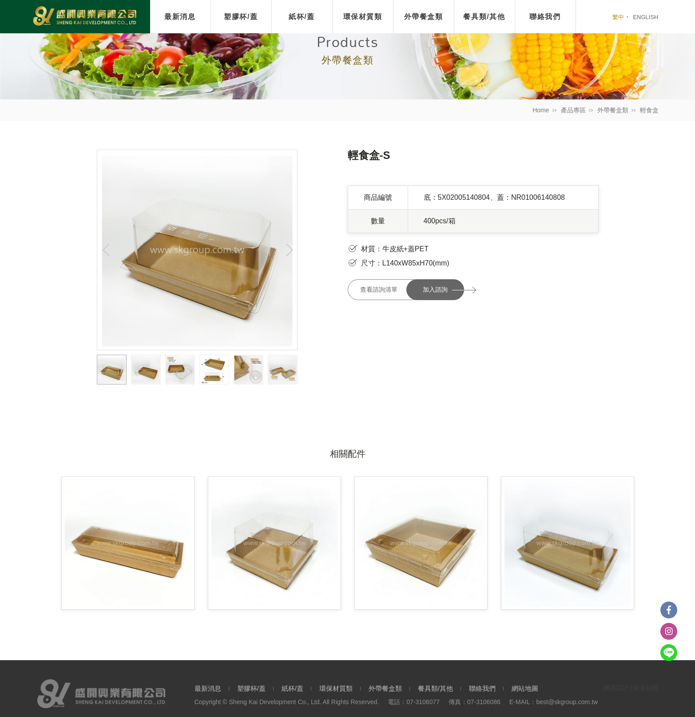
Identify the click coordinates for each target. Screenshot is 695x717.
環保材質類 (362, 16)
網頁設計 (616, 687)
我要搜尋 (594, 17)
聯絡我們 (482, 688)
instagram (668, 631)
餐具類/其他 (435, 688)
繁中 (618, 17)
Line (668, 652)
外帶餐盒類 (612, 110)
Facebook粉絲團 (668, 610)
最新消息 (179, 16)
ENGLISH (645, 17)
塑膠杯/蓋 (241, 16)
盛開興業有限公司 (84, 16)
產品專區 (573, 110)
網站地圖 (525, 688)
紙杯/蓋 (302, 16)
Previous (106, 250)
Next (288, 250)
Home (540, 110)
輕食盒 (649, 110)
